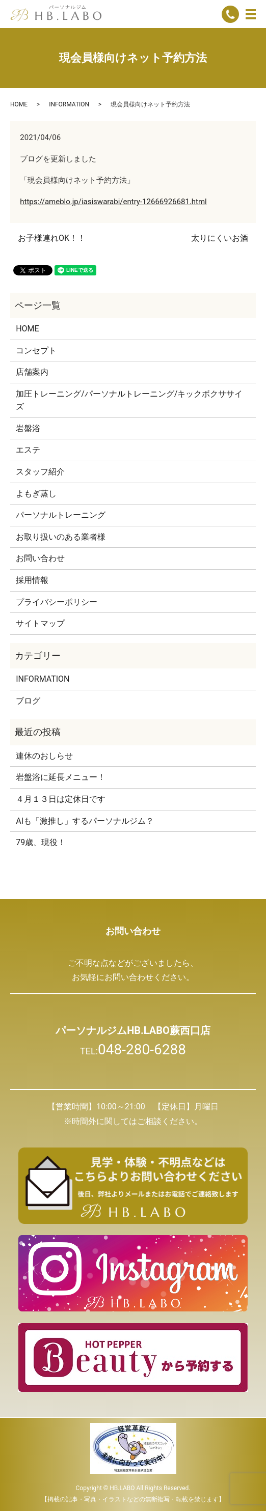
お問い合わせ (40, 558)
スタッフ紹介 (40, 472)
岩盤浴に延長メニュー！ (60, 777)
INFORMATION (69, 104)
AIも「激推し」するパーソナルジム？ (85, 821)
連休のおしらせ (44, 756)
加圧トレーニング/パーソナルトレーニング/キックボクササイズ (129, 400)
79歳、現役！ (41, 842)
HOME (19, 104)
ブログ (28, 701)
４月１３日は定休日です (60, 799)
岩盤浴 (28, 428)
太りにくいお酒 (219, 238)
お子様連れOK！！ (52, 238)
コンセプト (36, 350)
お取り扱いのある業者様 (60, 537)
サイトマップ (40, 623)
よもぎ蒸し (36, 493)
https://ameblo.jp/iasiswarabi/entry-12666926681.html (113, 201)
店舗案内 (32, 372)
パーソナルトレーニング (60, 515)
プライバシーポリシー (56, 602)
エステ (28, 450)
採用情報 (32, 580)
